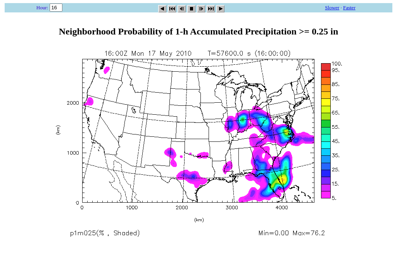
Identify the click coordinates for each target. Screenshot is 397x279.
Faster (349, 7)
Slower (332, 7)
